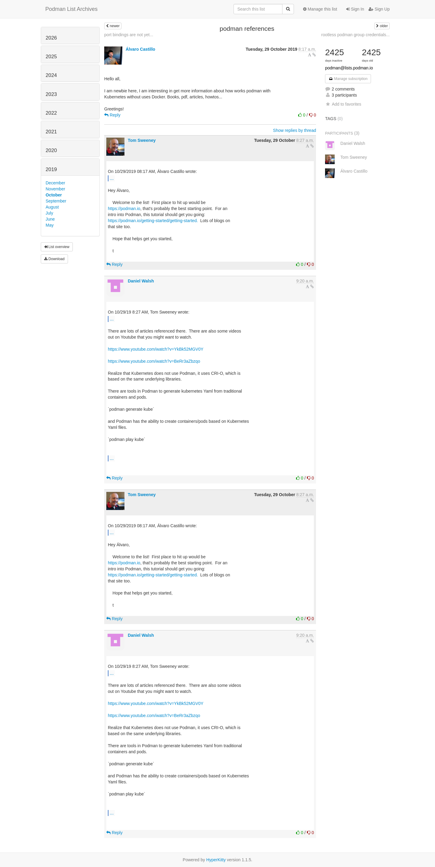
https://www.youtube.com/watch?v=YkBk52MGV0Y (155, 349)
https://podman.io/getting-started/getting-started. (153, 220)
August (52, 207)
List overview (56, 247)
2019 (51, 169)
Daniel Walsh (141, 281)
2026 (51, 38)
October (54, 195)
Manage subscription (348, 79)
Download (54, 259)
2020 (51, 150)
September (56, 201)
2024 (51, 75)
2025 (51, 56)
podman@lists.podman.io (349, 67)
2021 (51, 132)
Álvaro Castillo (140, 49)
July (49, 213)
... (112, 178)
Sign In (355, 9)
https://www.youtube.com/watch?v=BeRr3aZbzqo (154, 361)
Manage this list (320, 9)
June (50, 219)
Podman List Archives (71, 9)
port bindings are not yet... (128, 34)
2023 (51, 94)
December (55, 182)
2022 (51, 113)
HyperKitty (216, 859)
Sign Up (379, 9)
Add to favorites (343, 104)
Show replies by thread (294, 130)
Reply (112, 115)
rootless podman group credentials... (355, 34)
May (49, 225)
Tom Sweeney (142, 140)
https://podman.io (124, 208)
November (55, 188)
